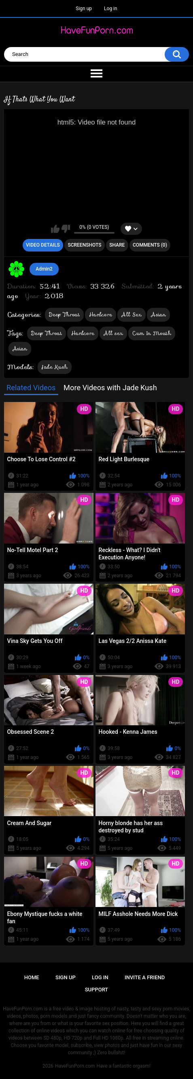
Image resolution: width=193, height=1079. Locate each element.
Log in (110, 8)
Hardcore (100, 314)
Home (31, 977)
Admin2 (44, 269)
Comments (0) (150, 245)
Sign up (84, 8)
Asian (158, 314)
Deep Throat (64, 314)
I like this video (55, 229)
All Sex (131, 314)
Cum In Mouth (151, 333)
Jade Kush (55, 367)
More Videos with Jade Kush (110, 387)
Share (117, 245)
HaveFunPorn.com (75, 1066)
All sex (113, 333)
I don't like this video (66, 229)
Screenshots (84, 245)
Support (96, 990)
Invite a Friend (145, 977)
